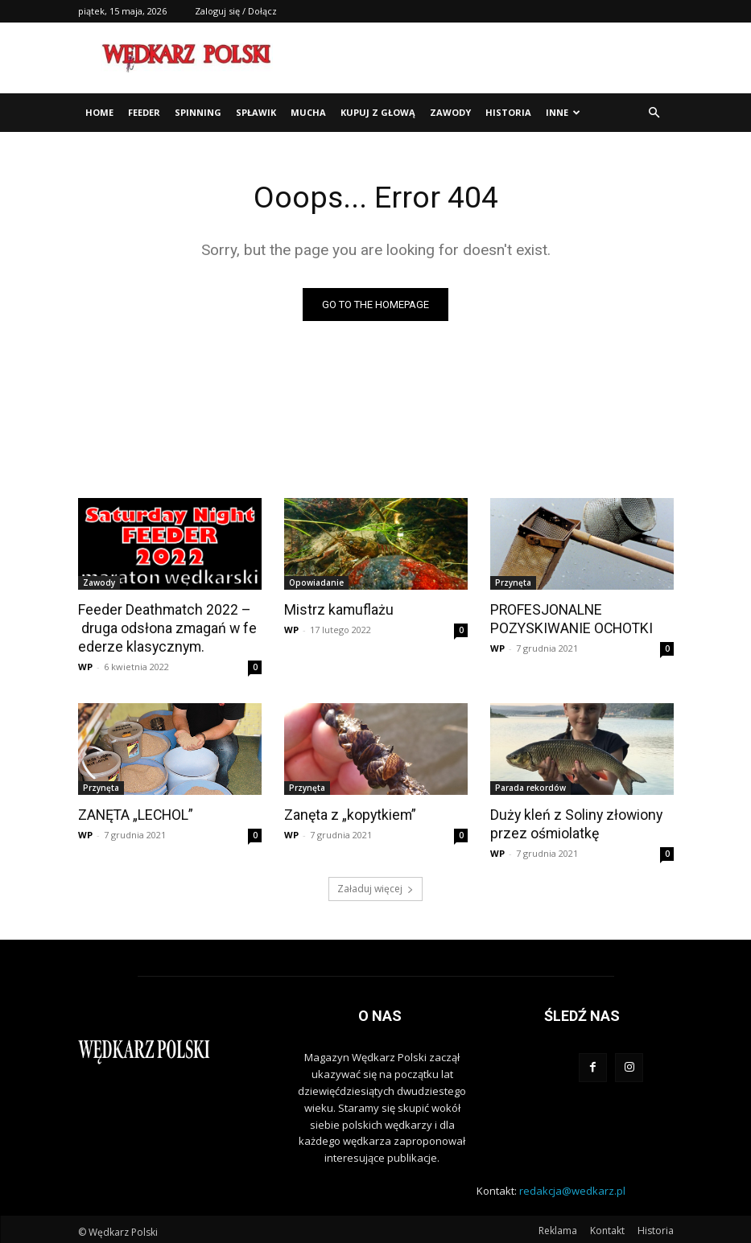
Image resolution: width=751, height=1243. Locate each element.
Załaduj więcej (375, 885)
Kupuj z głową (377, 112)
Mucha (308, 112)
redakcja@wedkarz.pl (572, 1186)
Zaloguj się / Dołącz (236, 11)
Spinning (198, 112)
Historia (508, 112)
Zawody (450, 112)
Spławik (256, 112)
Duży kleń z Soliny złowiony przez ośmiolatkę (572, 821)
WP (85, 665)
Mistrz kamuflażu (336, 609)
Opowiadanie (316, 582)
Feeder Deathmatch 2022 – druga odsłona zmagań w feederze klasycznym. (168, 626)
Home (99, 112)
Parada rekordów (530, 786)
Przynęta (513, 582)
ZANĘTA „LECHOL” (134, 813)
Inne (563, 112)
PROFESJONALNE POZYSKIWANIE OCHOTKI (568, 618)
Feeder (144, 112)
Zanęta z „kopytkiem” (347, 813)
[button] (654, 113)
